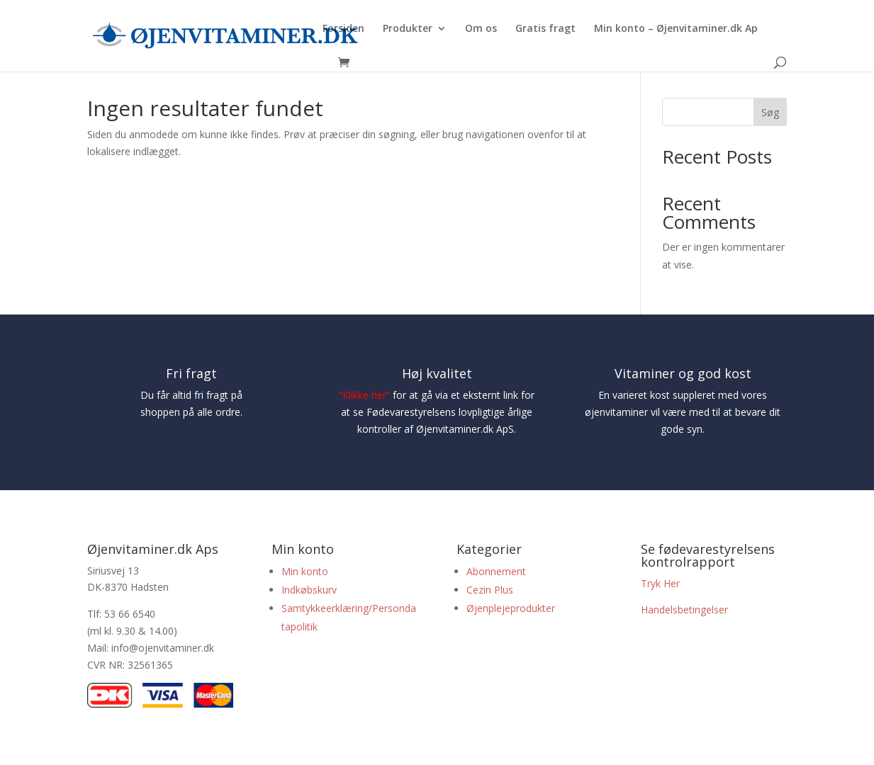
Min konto (304, 571)
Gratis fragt (545, 29)
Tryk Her (660, 583)
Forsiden (343, 29)
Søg (770, 112)
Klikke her (364, 395)
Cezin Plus (491, 589)
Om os (481, 29)
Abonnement (496, 571)
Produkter (407, 29)
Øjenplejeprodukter (510, 608)
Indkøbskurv (309, 589)
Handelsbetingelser (684, 609)
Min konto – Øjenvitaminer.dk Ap (676, 29)
